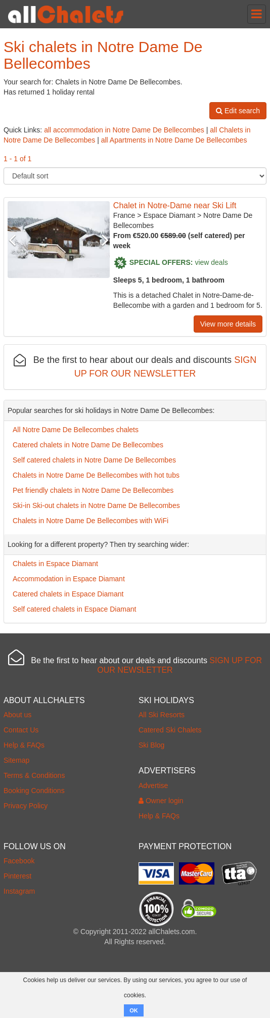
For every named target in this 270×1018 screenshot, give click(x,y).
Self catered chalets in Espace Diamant (74, 609)
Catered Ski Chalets (170, 730)
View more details (228, 324)
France (124, 215)
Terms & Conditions (34, 775)
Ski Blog (151, 745)
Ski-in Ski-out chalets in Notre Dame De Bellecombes (96, 505)
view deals (211, 262)
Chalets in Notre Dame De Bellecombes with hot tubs (96, 475)
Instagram (19, 891)
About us (17, 715)
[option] (59, 239)
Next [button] (102, 239)
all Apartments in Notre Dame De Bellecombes (174, 140)
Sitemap (16, 760)
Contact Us (21, 730)
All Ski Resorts (162, 715)
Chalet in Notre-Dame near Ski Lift (175, 205)
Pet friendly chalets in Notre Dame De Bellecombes (93, 490)
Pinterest (17, 876)
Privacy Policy (26, 806)
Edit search (238, 111)
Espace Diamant (169, 215)
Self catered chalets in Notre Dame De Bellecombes (94, 460)
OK (133, 1010)
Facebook (19, 861)
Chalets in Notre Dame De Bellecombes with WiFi (90, 521)
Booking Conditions (34, 790)
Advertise (153, 785)
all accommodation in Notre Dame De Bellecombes (124, 130)
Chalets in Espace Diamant (55, 564)
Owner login (161, 801)
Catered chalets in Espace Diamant (68, 594)
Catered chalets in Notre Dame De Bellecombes (88, 445)
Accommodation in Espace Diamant (69, 579)
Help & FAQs (24, 745)
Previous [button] (15, 239)
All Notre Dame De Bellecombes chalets (76, 430)
